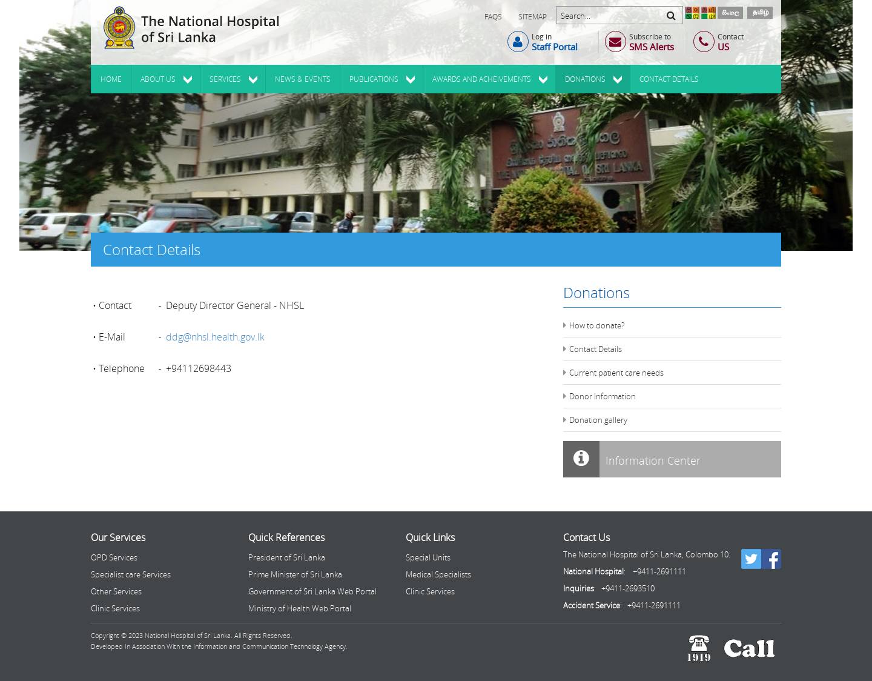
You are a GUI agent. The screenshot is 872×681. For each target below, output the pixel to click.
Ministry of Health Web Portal (299, 608)
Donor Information (602, 396)
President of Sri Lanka (286, 557)
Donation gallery (598, 419)
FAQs (493, 17)
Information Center (632, 459)
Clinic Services (115, 608)
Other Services (116, 591)
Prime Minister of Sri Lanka (295, 574)
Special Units (428, 557)
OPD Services (114, 557)
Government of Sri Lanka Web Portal (312, 591)
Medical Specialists (438, 574)
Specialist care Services (131, 574)
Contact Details (595, 349)
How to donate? (596, 325)
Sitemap (532, 17)
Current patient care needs (616, 372)
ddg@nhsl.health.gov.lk (215, 337)
